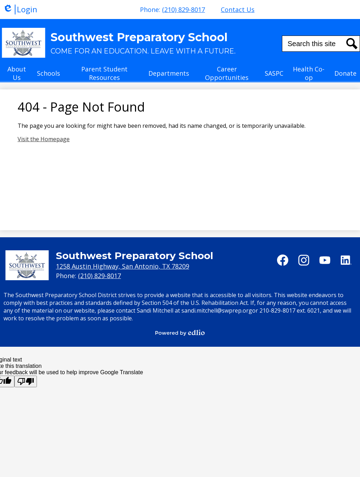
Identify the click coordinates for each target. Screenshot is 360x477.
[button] (16, 75)
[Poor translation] (25, 381)
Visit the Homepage (44, 139)
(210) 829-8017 (183, 9)
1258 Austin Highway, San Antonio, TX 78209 (122, 266)
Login (20, 9)
